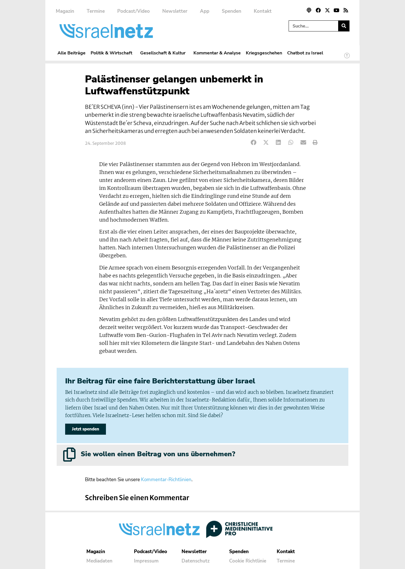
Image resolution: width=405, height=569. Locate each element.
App (204, 11)
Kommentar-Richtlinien (166, 479)
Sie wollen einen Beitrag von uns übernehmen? (158, 453)
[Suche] (343, 26)
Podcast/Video (133, 11)
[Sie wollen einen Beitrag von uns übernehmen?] (69, 454)
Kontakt (263, 11)
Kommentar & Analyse (217, 53)
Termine (96, 11)
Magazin (65, 11)
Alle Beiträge (71, 53)
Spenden (231, 11)
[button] (254, 142)
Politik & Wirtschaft (113, 53)
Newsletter (174, 11)
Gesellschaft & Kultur (164, 53)
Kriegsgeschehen (264, 53)
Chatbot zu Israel (305, 53)
